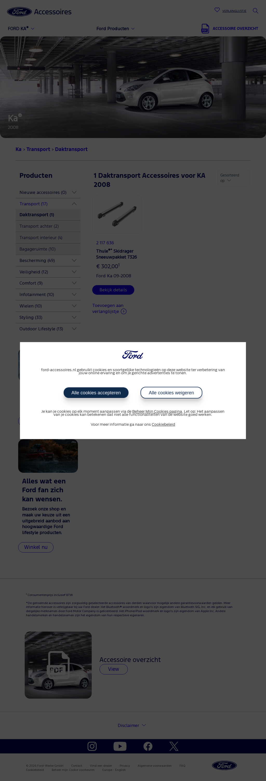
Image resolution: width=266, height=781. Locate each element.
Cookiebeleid (163, 424)
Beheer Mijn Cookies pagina (157, 412)
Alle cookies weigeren (171, 392)
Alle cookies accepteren (96, 392)
